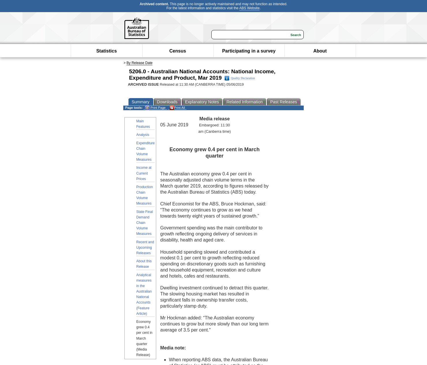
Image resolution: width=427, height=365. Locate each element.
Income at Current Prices (144, 173)
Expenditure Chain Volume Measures (145, 151)
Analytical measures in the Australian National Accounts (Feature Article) (144, 294)
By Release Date (139, 63)
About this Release (144, 264)
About (320, 50)
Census (177, 50)
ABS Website (249, 8)
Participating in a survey (248, 50)
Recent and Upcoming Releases (145, 247)
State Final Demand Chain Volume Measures (144, 223)
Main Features (143, 124)
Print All (177, 108)
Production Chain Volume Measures (144, 195)
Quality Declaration (240, 78)
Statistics (106, 50)
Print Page (155, 108)
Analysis (142, 135)
